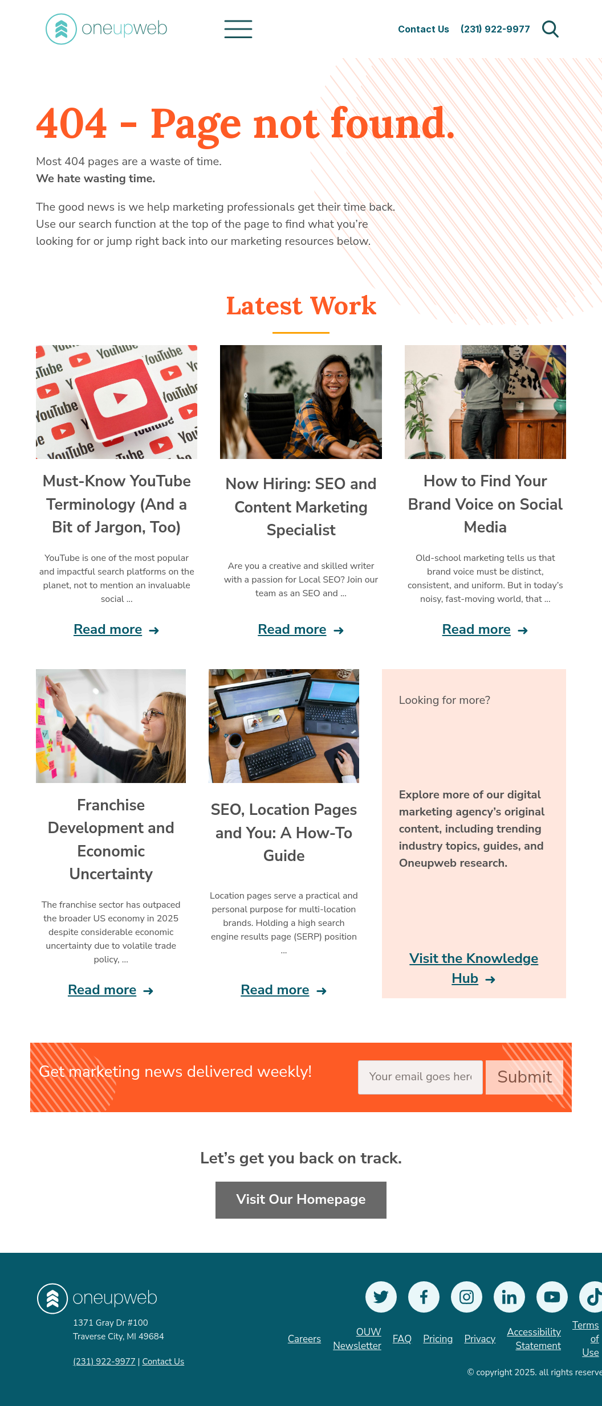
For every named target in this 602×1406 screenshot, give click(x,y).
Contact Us (423, 29)
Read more (108, 629)
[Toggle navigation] (238, 29)
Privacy (479, 1339)
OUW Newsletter (357, 1339)
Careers (304, 1339)
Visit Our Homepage (301, 1199)
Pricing (438, 1339)
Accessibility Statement (534, 1339)
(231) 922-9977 (495, 29)
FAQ (402, 1339)
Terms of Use (585, 1339)
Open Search (550, 29)
